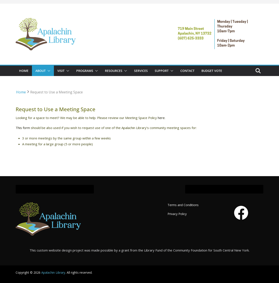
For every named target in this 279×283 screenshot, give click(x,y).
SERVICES (141, 71)
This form (23, 128)
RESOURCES (113, 71)
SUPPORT (162, 71)
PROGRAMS (84, 71)
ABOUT (40, 71)
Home (23, 71)
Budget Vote (211, 71)
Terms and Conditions (183, 205)
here (161, 118)
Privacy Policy (177, 214)
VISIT (61, 71)
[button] (48, 71)
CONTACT (187, 71)
